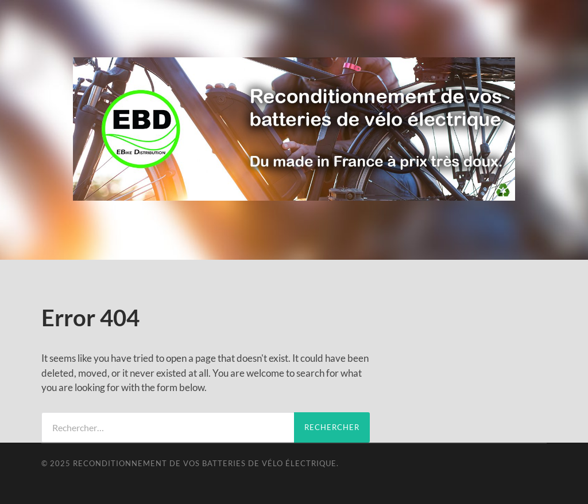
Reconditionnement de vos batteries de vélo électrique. (206, 463)
